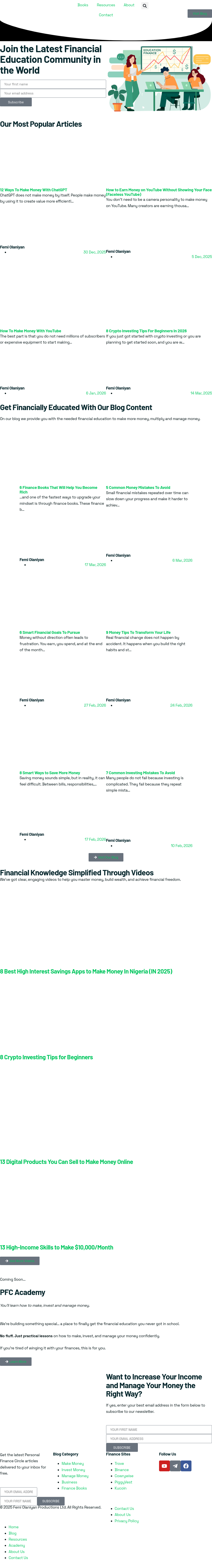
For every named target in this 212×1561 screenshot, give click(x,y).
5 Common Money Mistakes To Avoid (138, 487)
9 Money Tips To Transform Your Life (138, 632)
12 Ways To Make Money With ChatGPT (33, 189)
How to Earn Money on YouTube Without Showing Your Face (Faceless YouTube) (159, 191)
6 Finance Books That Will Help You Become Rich (58, 489)
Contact (106, 15)
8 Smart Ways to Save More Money (50, 772)
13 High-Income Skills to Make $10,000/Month (56, 1247)
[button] (144, 5)
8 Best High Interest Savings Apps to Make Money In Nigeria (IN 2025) (86, 971)
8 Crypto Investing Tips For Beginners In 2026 (146, 330)
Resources (106, 5)
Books (83, 5)
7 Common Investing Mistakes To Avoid (140, 772)
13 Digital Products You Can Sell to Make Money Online (66, 1161)
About (129, 5)
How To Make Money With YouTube (30, 330)
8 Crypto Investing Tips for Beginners (46, 1057)
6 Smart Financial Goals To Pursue (50, 632)
